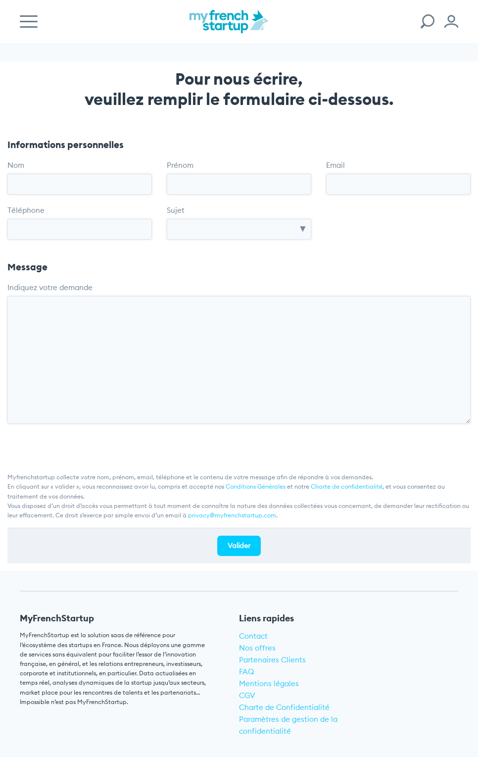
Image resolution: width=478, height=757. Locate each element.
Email (335, 165)
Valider (239, 545)
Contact (253, 636)
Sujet (176, 210)
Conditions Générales (256, 486)
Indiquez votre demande (50, 287)
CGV (247, 695)
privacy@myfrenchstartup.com (232, 515)
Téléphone (26, 210)
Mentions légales (269, 683)
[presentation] (82, 443)
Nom (15, 165)
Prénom (180, 165)
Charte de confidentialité (346, 486)
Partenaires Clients (272, 659)
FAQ (246, 671)
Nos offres (257, 648)
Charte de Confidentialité (284, 707)
